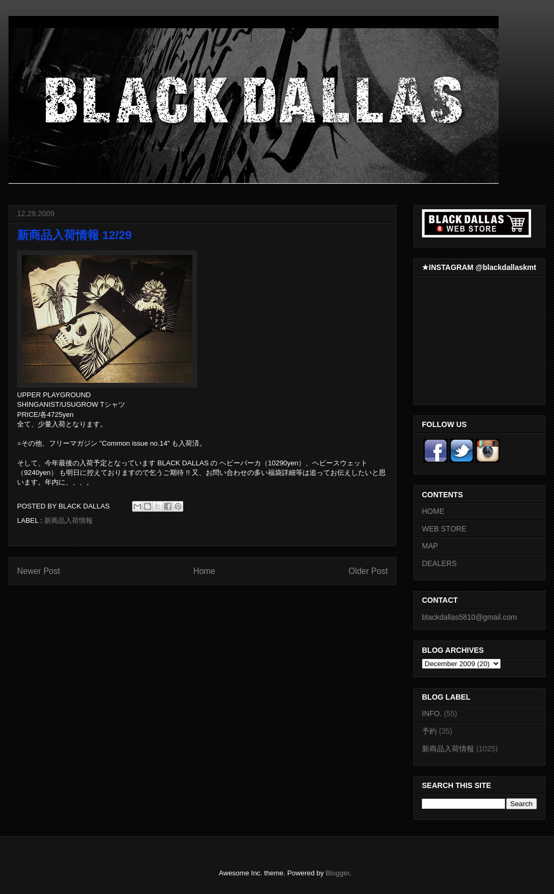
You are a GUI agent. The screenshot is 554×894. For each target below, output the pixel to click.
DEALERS (439, 563)
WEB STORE (444, 528)
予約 (429, 731)
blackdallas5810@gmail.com (469, 617)
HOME (433, 511)
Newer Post (38, 571)
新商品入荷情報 (68, 520)
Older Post (368, 571)
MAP (430, 546)
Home (204, 571)
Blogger (337, 873)
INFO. (432, 713)
